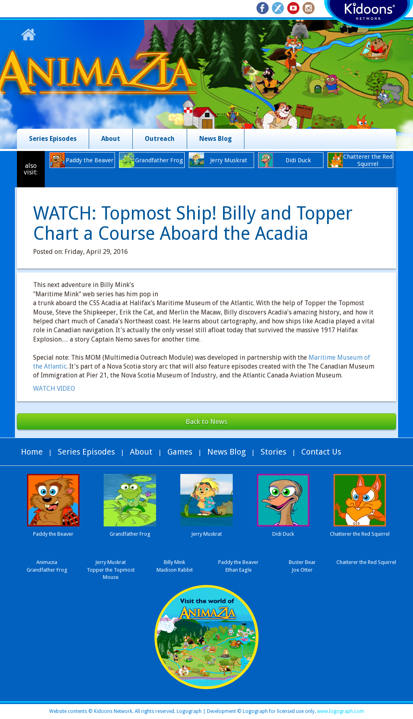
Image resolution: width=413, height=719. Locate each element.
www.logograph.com (340, 711)
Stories (273, 452)
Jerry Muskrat (110, 562)
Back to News (206, 421)
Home (32, 452)
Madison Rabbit (174, 570)
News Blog (215, 139)
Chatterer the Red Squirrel (366, 562)
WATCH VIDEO (54, 388)
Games (179, 452)
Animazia (46, 562)
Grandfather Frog (47, 570)
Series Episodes (53, 139)
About (110, 139)
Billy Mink (174, 562)
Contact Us (321, 452)
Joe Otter (302, 570)
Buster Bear (302, 562)
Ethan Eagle (238, 570)
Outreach (160, 139)
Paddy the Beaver (238, 562)
